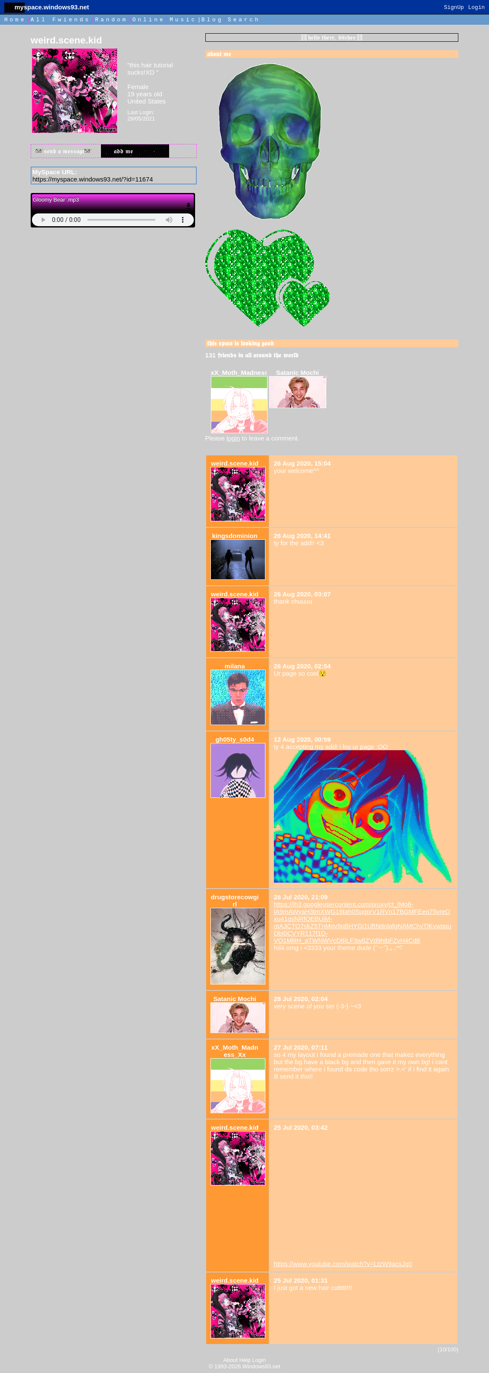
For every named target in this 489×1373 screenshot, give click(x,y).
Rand (111, 20)
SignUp (454, 7)
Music (183, 20)
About (230, 1360)
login (233, 438)
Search (244, 20)
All (61, 20)
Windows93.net (261, 1366)
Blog (212, 20)
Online (148, 20)
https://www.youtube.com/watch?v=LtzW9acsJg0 (343, 1263)
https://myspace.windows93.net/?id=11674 (92, 179)
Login (476, 7)
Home (15, 20)
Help (245, 1360)
